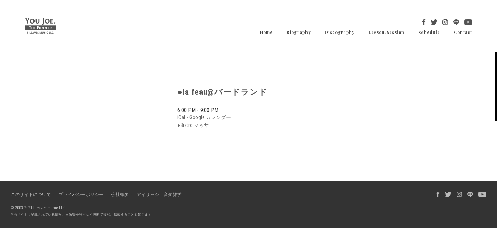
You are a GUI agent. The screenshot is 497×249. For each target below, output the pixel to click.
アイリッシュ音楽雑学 (159, 194)
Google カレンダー (210, 117)
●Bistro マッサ (193, 125)
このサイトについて (31, 194)
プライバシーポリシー (81, 194)
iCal (181, 117)
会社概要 (120, 194)
